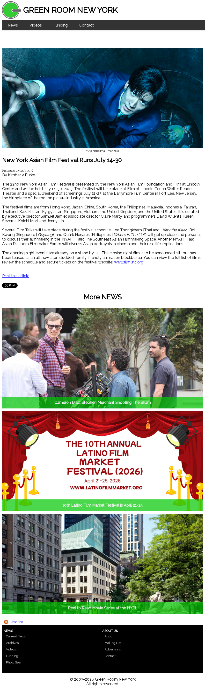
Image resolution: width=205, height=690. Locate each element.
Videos (35, 25)
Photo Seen (14, 662)
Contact (86, 25)
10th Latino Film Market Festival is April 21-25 (102, 505)
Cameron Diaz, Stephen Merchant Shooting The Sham (102, 402)
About (109, 636)
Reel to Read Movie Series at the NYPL (102, 608)
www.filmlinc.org (128, 262)
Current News (16, 636)
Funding (60, 25)
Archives (12, 643)
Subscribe (15, 622)
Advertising (113, 649)
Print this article (15, 276)
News (13, 25)
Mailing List (113, 643)
